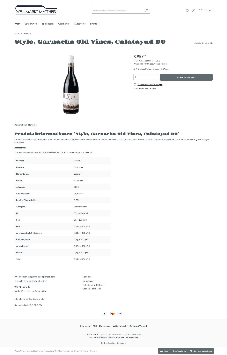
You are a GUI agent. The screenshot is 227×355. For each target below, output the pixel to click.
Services (86, 276)
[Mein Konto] (193, 10)
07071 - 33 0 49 (22, 286)
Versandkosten (134, 334)
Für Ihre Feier (88, 281)
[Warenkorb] (205, 10)
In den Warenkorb (186, 77)
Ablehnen (164, 351)
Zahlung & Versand (138, 326)
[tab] (20, 124)
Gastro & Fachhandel (91, 288)
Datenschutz (105, 326)
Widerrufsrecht (120, 326)
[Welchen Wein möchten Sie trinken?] (117, 11)
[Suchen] (146, 11)
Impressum (85, 326)
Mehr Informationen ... (88, 351)
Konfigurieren (179, 351)
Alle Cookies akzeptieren (201, 351)
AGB (95, 326)
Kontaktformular (37, 299)
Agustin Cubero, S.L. (204, 43)
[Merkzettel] (187, 10)
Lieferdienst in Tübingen (93, 285)
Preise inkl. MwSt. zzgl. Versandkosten (150, 63)
